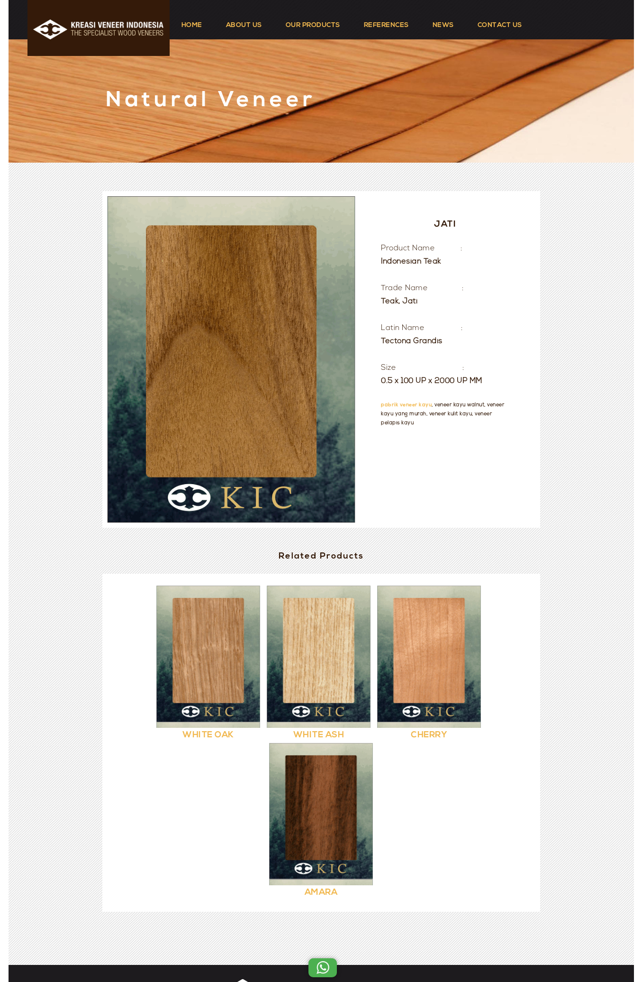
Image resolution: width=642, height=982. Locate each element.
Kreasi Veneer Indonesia (350, 950)
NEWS (443, 25)
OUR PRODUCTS (313, 25)
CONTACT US (500, 25)
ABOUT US (244, 25)
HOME (191, 25)
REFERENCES (386, 25)
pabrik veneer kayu (406, 405)
